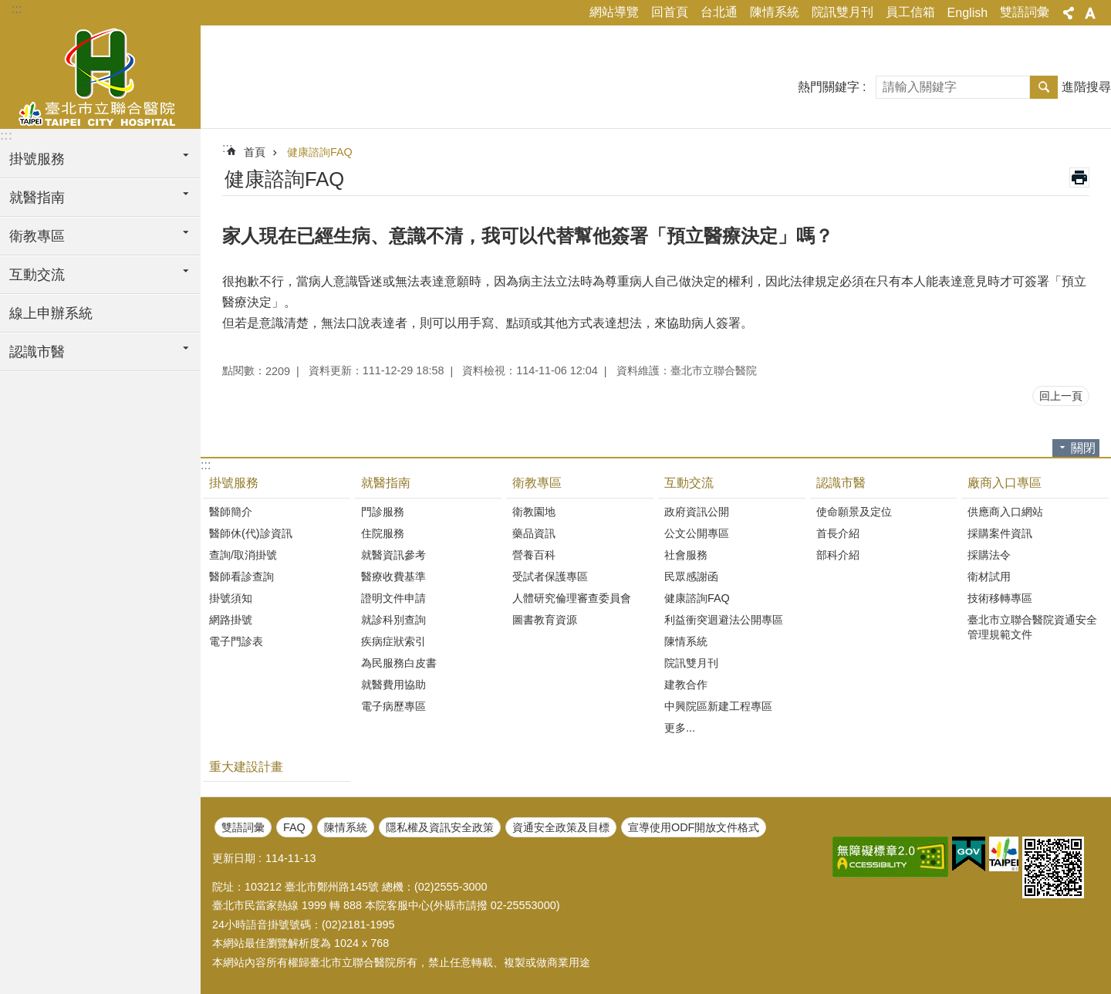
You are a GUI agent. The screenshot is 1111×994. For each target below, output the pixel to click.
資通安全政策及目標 (561, 827)
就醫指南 (385, 482)
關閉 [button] (1083, 448)
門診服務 (382, 511)
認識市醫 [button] (37, 352)
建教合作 (685, 684)
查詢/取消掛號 (243, 555)
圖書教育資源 (544, 620)
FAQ (294, 827)
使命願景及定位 (854, 511)
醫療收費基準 (393, 576)
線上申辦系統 (51, 313)
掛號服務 (233, 482)
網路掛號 (230, 620)
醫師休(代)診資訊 (250, 533)
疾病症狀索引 (393, 641)
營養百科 (534, 555)
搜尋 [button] (1044, 87)
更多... (679, 728)
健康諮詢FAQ (320, 152)
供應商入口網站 (1005, 511)
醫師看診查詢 (241, 576)
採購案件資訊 (999, 533)
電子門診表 (236, 641)
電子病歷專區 (393, 706)
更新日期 (233, 858)
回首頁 (669, 12)
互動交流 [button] (37, 274)
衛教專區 (537, 482)
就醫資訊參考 (393, 555)
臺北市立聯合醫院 (100, 75)
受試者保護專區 (550, 576)
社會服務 (685, 555)
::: (17, 8)
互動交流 (689, 482)
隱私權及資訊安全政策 (440, 827)
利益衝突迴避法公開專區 (723, 620)
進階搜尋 (1086, 86)
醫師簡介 (230, 511)
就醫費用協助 (393, 684)
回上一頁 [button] (1060, 396)
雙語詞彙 (1024, 12)
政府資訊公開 (696, 511)
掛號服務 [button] (37, 159)
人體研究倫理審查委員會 (571, 598)
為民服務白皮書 (399, 663)
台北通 (719, 12)
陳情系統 (774, 12)
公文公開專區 (696, 533)
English (967, 12)
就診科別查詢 (393, 620)
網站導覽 (614, 12)
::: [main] (227, 147)
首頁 (254, 152)
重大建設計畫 (246, 766)
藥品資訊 (534, 533)
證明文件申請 (393, 598)
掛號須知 (230, 598)
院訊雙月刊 (842, 12)
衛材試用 (989, 576)
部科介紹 (837, 555)
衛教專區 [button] (37, 236)
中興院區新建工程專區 (718, 706)
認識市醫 (841, 482)
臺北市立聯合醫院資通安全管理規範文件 (1032, 627)
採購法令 (989, 555)
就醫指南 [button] (37, 197)
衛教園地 (534, 511)
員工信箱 (910, 12)
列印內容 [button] (1079, 177)
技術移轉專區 (999, 598)
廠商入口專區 (1004, 482)
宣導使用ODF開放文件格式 (693, 827)
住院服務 (382, 533)
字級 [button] (1090, 13)
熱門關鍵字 (828, 86)
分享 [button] (1068, 13)
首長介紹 (837, 533)
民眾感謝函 (691, 576)
